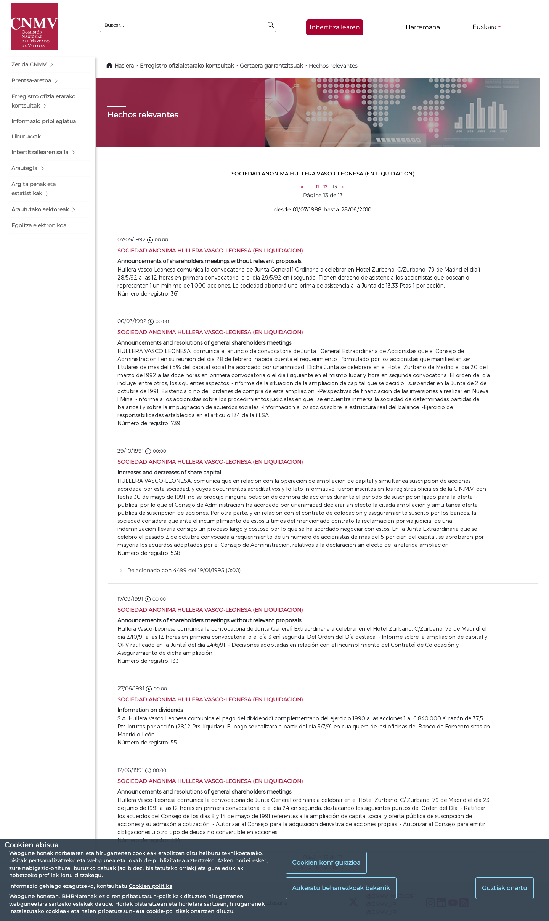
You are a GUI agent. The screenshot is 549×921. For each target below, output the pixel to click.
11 (317, 187)
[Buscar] (270, 25)
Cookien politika (150, 886)
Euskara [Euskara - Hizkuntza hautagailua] (484, 27)
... (309, 187)
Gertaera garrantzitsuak (271, 65)
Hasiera (124, 65)
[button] (49, 64)
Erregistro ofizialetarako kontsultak (187, 65)
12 (325, 187)
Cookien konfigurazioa (326, 862)
